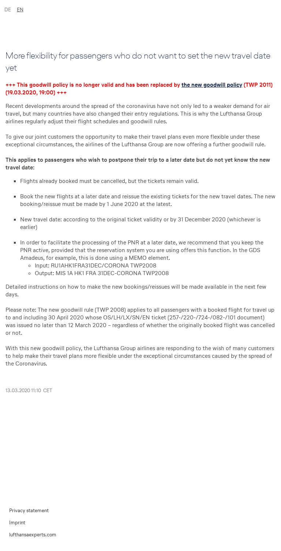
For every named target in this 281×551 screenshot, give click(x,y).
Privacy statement (29, 510)
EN (20, 9)
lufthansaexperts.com (32, 534)
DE (7, 9)
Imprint (17, 522)
